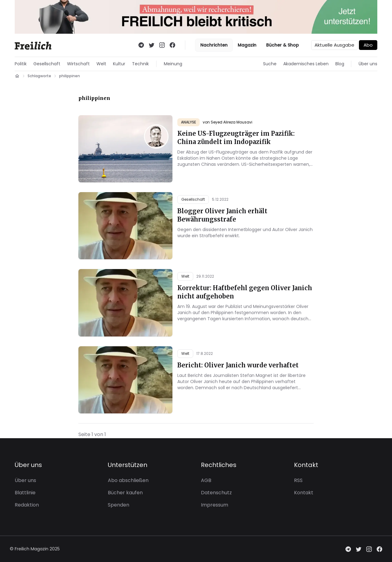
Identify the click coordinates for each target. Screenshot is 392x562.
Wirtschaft (78, 64)
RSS (298, 480)
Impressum (214, 504)
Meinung (173, 64)
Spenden (118, 504)
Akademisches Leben (306, 64)
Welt (101, 64)
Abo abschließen (128, 480)
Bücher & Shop (282, 45)
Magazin (247, 45)
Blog (339, 64)
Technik (140, 64)
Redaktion (27, 504)
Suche (270, 64)
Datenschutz (216, 492)
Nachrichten (214, 45)
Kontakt (303, 492)
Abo (368, 45)
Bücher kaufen (125, 492)
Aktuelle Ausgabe (334, 45)
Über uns (368, 64)
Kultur (119, 64)
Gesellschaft (46, 64)
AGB (206, 480)
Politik (21, 64)
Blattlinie (25, 492)
